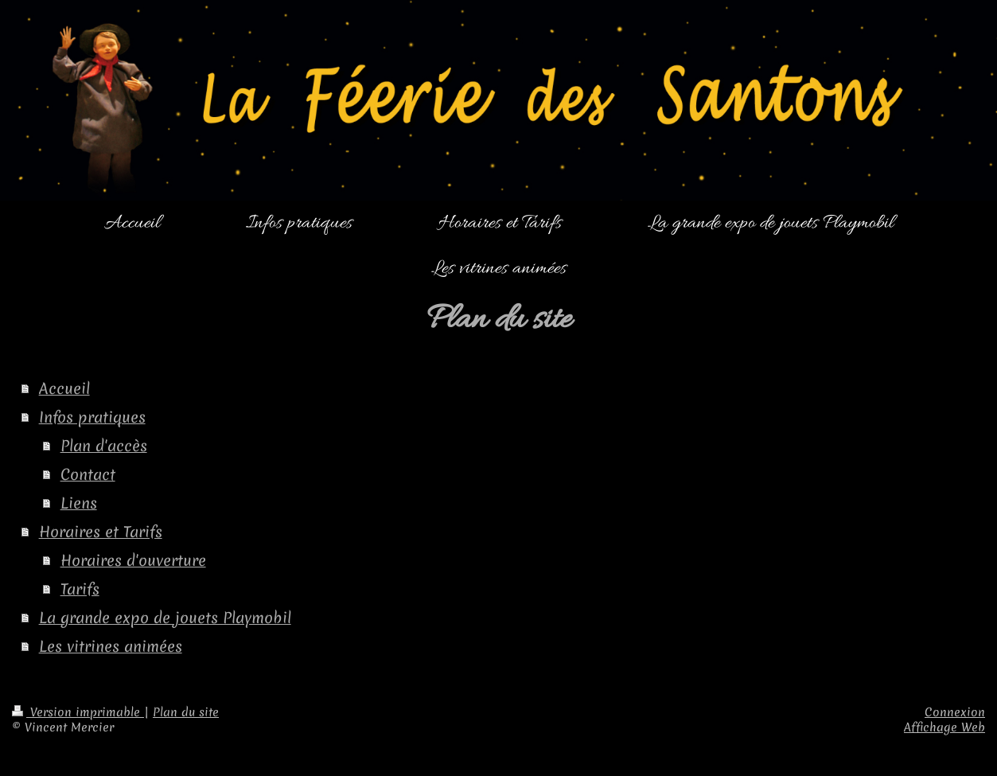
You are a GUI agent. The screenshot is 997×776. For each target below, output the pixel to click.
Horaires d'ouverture (133, 560)
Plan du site (186, 712)
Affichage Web (944, 727)
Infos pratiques (92, 417)
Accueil (64, 388)
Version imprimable (78, 712)
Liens (78, 503)
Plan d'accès (103, 445)
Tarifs (79, 589)
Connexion (955, 712)
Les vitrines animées (110, 646)
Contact (87, 474)
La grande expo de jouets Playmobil (165, 617)
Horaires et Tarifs (100, 531)
